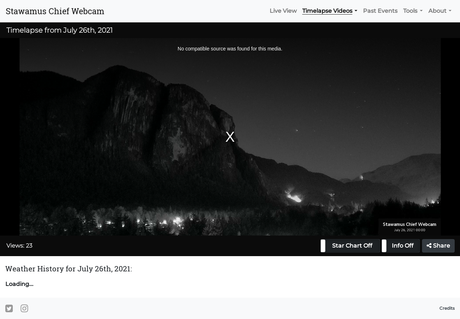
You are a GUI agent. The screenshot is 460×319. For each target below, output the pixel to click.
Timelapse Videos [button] (327, 10)
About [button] (437, 10)
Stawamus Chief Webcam (55, 11)
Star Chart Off (352, 245)
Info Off (402, 245)
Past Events (380, 10)
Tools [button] (410, 10)
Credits (447, 308)
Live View (283, 10)
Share (438, 245)
